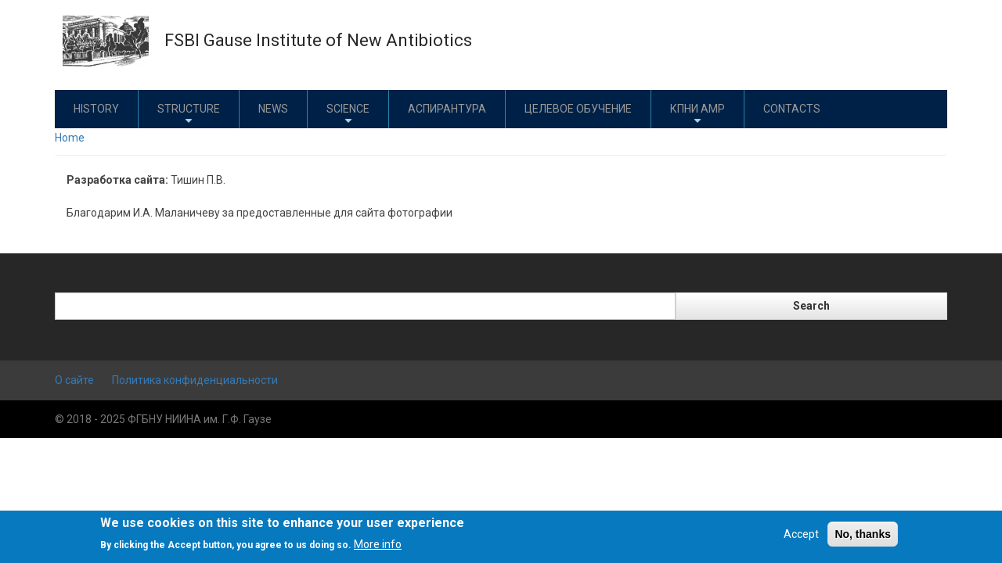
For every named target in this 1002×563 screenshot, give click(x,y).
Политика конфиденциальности (195, 380)
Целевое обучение (578, 108)
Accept (801, 534)
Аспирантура (447, 108)
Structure (188, 114)
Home (70, 137)
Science (347, 114)
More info (378, 544)
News (273, 108)
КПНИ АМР (697, 114)
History (96, 108)
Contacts (791, 108)
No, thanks (862, 534)
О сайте (74, 380)
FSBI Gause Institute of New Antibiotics (318, 40)
